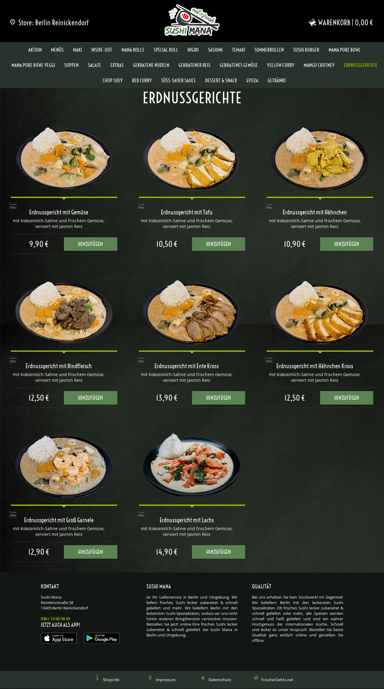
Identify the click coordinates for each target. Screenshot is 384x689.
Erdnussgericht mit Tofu (187, 213)
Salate (94, 65)
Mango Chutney (319, 65)
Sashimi (215, 50)
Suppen (71, 65)
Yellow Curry (280, 65)
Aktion (35, 50)
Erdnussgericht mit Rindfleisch (59, 367)
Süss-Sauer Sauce (178, 81)
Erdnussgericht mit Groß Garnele (59, 521)
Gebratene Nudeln (151, 65)
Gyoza (252, 81)
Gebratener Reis (194, 65)
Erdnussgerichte (360, 65)
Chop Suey (113, 81)
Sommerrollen (269, 50)
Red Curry (142, 81)
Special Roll (166, 50)
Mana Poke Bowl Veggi (33, 65)
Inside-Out (101, 50)
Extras (117, 65)
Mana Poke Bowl (344, 50)
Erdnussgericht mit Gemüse (58, 213)
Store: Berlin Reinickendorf (50, 22)
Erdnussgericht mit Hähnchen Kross (314, 367)
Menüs (57, 50)
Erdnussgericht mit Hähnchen (315, 213)
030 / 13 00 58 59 (55, 619)
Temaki (238, 50)
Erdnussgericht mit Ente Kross (186, 367)
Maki (77, 50)
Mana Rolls (133, 50)
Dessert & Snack (221, 81)
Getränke (277, 81)
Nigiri (193, 50)
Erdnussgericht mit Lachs (187, 521)
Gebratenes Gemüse (239, 65)
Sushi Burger (306, 50)
